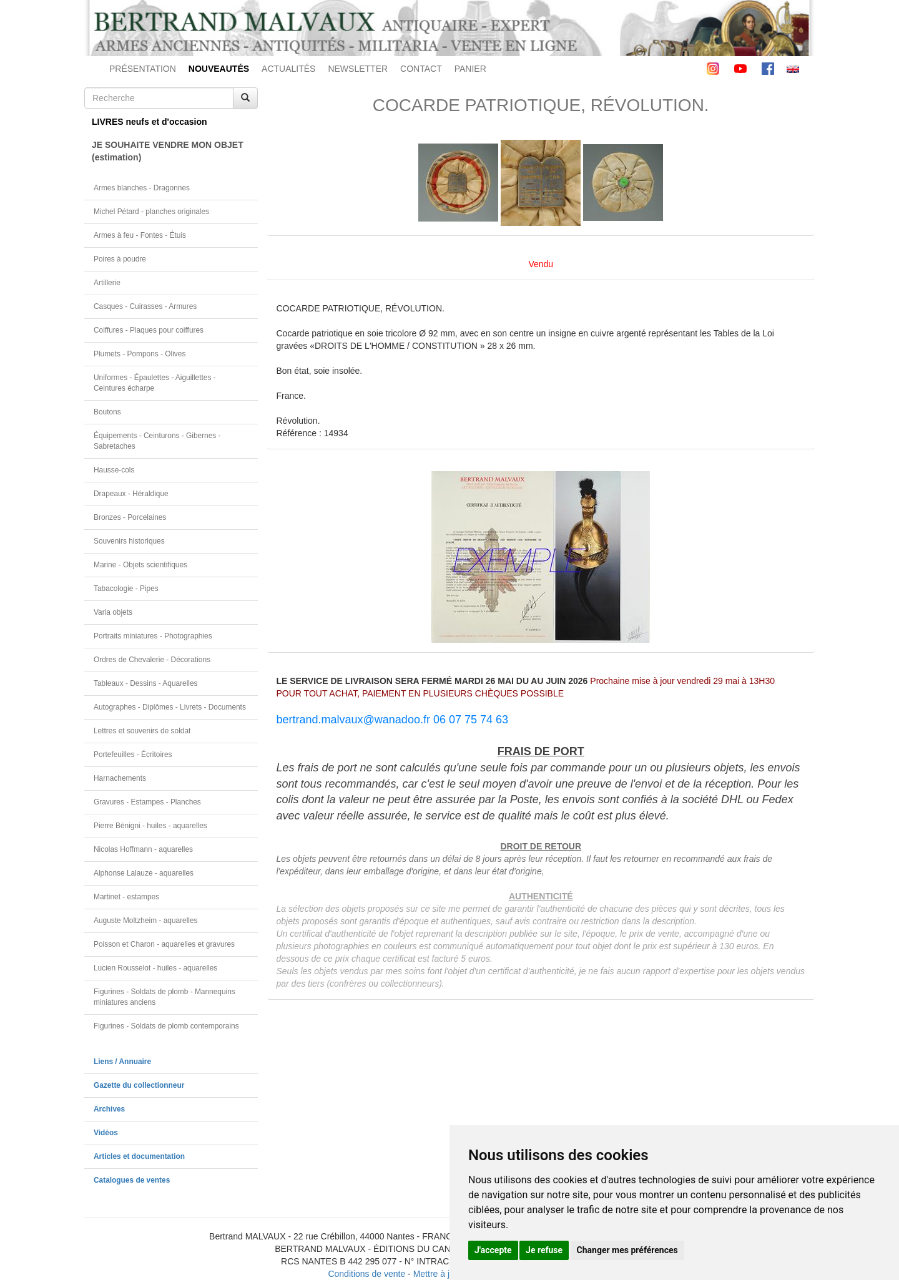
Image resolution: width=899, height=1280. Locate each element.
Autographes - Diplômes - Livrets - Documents (170, 707)
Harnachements (120, 778)
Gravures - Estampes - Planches (147, 802)
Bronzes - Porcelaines (130, 517)
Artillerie (107, 282)
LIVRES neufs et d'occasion (149, 122)
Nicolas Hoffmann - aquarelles (143, 849)
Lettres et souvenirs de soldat (142, 730)
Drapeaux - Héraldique (131, 493)
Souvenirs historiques (129, 541)
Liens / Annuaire (122, 1061)
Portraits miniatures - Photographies (153, 636)
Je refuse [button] (544, 1250)
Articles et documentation (139, 1156)
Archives (109, 1109)
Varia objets (113, 612)
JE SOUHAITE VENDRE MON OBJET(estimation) (167, 151)
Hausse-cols (114, 470)
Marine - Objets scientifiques (140, 564)
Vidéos (106, 1132)
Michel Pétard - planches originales (151, 211)
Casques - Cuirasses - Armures (145, 306)
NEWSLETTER (358, 69)
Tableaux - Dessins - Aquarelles (146, 683)
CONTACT (421, 69)
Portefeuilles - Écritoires (133, 754)
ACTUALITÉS (288, 69)
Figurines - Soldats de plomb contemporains (166, 1026)
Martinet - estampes (126, 896)
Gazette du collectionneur (139, 1085)
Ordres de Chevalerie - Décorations (152, 659)
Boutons (107, 412)
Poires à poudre (120, 259)
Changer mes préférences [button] (627, 1250)
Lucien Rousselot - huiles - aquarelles (155, 968)
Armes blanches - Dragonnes (142, 187)
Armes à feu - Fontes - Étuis (140, 235)
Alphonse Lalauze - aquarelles (144, 873)
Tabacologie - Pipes (126, 588)
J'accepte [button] (493, 1250)
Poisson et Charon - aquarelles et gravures (164, 944)
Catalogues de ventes (132, 1180)
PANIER (470, 69)
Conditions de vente (366, 1274)
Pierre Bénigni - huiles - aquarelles (150, 825)
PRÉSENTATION (142, 69)
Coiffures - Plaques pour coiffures (149, 330)
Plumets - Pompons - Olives (139, 353)
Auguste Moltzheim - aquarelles (146, 920)
